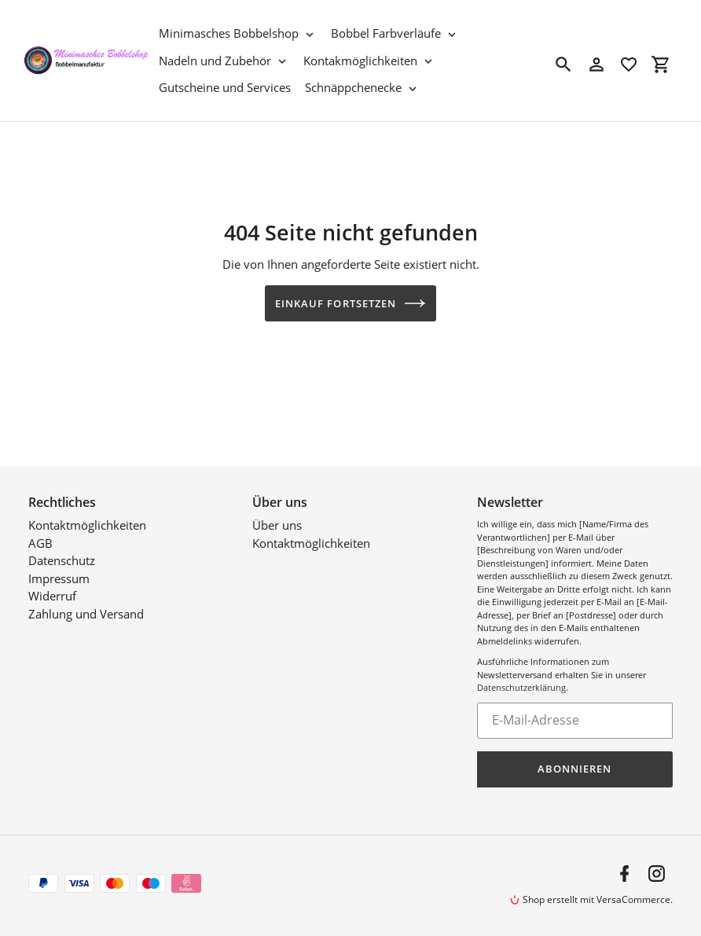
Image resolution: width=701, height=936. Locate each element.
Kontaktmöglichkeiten (87, 525)
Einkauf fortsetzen (350, 303)
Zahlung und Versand (86, 614)
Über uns (277, 525)
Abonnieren (574, 769)
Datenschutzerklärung (521, 687)
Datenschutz (61, 560)
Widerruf (52, 596)
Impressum (59, 578)
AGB (40, 543)
